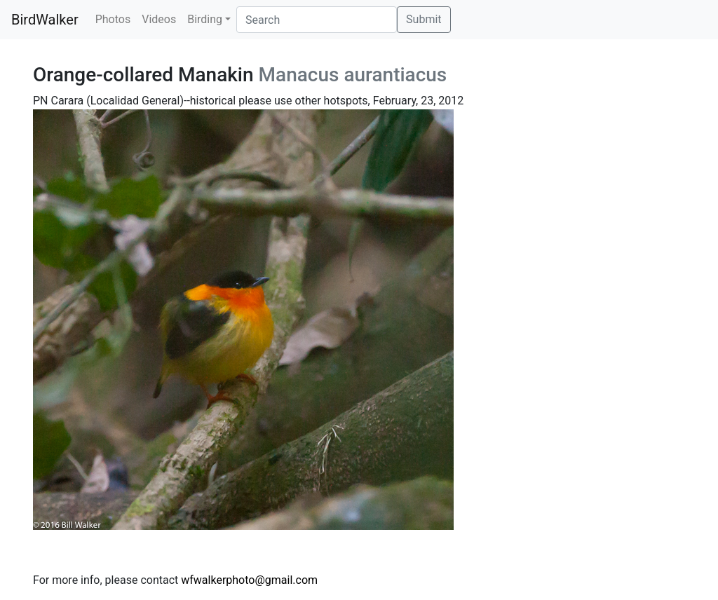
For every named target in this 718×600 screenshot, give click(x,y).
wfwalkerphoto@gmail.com (249, 580)
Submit (423, 19)
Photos (113, 19)
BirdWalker (45, 19)
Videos (159, 19)
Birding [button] (204, 19)
